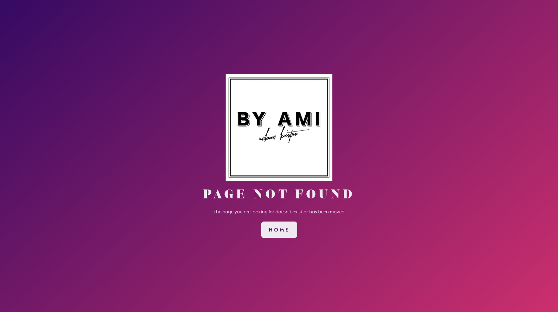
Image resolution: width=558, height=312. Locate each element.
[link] (279, 230)
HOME (279, 230)
